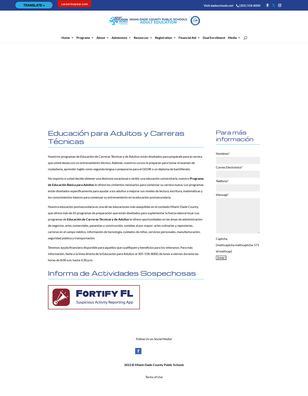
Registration (163, 37)
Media (232, 37)
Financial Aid (187, 37)
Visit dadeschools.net (218, 5)
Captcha (221, 238)
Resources (141, 37)
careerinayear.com (74, 4)
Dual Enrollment (214, 37)
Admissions (119, 37)
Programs (83, 37)
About (100, 37)
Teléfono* (222, 181)
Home (65, 37)
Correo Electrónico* (229, 167)
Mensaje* (222, 195)
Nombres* (223, 153)
